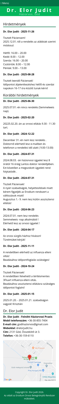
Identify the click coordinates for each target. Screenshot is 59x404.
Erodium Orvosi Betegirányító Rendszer (35, 395)
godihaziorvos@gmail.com (32, 324)
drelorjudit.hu (24, 328)
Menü (4, 3)
